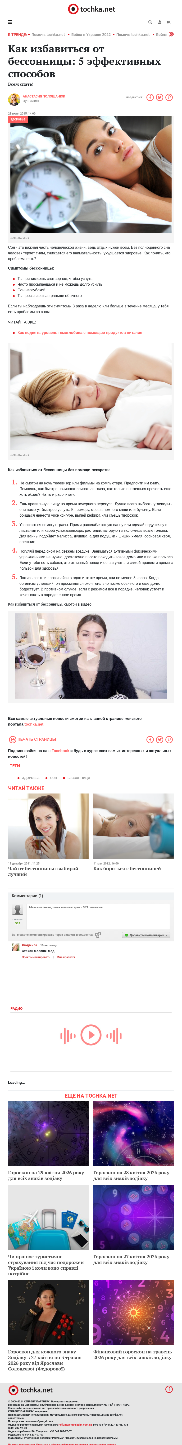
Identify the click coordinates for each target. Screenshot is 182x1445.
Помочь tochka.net (49, 34)
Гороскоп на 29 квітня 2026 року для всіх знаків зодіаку (46, 1175)
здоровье (31, 778)
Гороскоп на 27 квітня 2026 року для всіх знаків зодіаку (131, 1259)
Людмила (29, 945)
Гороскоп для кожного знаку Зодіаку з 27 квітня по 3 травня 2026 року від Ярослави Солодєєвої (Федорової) (45, 1360)
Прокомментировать (36, 957)
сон (53, 778)
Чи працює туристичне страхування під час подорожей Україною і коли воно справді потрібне (46, 1265)
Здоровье (17, 119)
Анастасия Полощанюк (44, 96)
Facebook (60, 751)
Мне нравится (66, 957)
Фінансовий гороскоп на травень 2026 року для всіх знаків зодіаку (132, 1354)
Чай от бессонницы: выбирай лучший (43, 871)
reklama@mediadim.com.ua (75, 1424)
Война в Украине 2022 (91, 34)
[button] (159, 22)
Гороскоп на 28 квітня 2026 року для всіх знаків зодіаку (131, 1175)
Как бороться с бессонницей (127, 868)
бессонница (79, 778)
